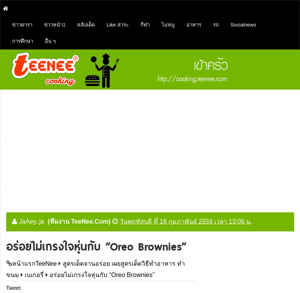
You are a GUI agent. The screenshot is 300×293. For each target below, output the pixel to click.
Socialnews (243, 25)
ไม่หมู (168, 25)
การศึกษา (22, 41)
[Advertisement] (150, 148)
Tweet (13, 288)
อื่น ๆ (50, 41)
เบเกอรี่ (34, 275)
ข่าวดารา (22, 25)
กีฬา (145, 25)
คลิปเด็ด (86, 25)
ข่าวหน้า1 (55, 25)
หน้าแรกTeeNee (34, 263)
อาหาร (193, 25)
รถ (216, 25)
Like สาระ (117, 25)
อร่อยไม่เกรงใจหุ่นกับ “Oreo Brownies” (102, 275)
